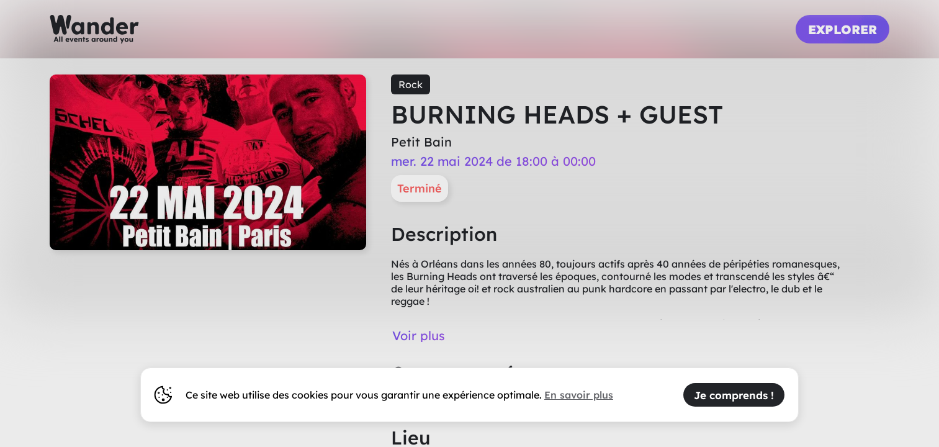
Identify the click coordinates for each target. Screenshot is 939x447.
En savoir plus (578, 395)
